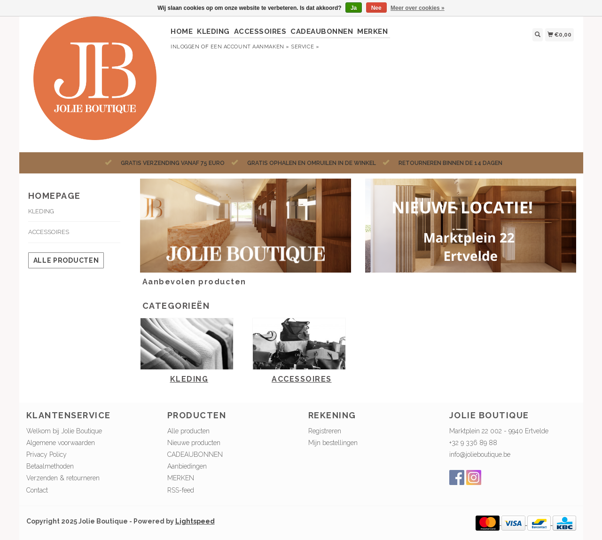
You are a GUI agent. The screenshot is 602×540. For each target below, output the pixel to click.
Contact (37, 490)
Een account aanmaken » (250, 47)
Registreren (324, 431)
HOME (182, 31)
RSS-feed (180, 490)
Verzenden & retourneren (63, 478)
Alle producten (66, 260)
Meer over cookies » (418, 8)
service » (305, 47)
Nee (376, 8)
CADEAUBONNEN (321, 31)
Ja (354, 8)
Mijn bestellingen (333, 442)
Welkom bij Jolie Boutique (64, 431)
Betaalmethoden (50, 466)
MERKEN (372, 31)
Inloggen (185, 47)
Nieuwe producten (193, 442)
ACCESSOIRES (260, 31)
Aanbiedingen (187, 466)
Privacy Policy (46, 454)
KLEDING (213, 31)
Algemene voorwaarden (60, 442)
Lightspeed (195, 521)
